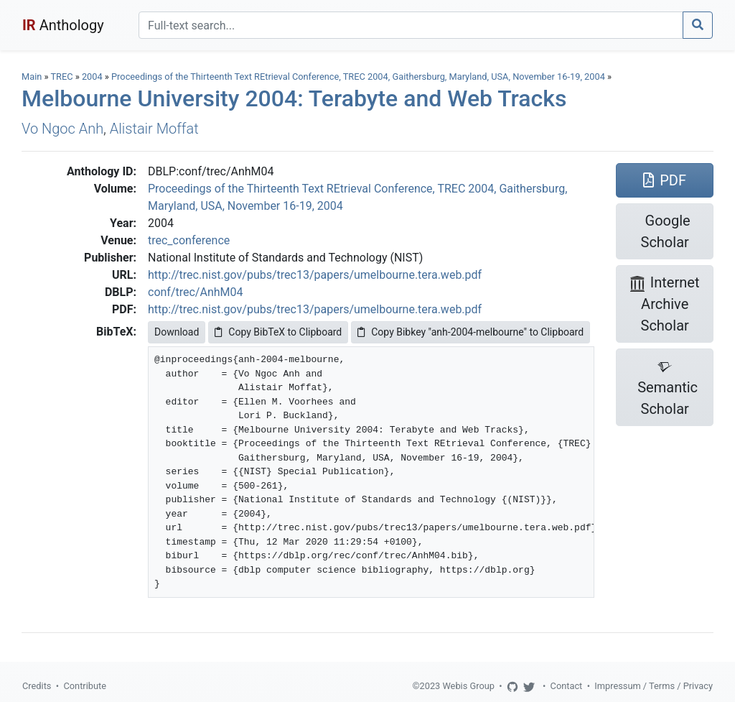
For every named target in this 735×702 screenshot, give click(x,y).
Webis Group (468, 685)
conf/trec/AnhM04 (195, 292)
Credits (36, 685)
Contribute (84, 685)
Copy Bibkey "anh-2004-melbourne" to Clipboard (470, 332)
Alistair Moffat (154, 128)
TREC (61, 76)
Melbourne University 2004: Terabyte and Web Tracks (294, 98)
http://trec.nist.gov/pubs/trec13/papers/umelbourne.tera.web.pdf (315, 275)
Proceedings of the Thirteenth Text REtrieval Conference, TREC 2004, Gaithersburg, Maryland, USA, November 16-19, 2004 (359, 76)
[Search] (411, 25)
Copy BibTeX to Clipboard (278, 332)
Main (32, 76)
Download (176, 332)
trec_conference (189, 240)
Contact (567, 685)
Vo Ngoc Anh (62, 128)
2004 (92, 76)
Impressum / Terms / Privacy (653, 685)
